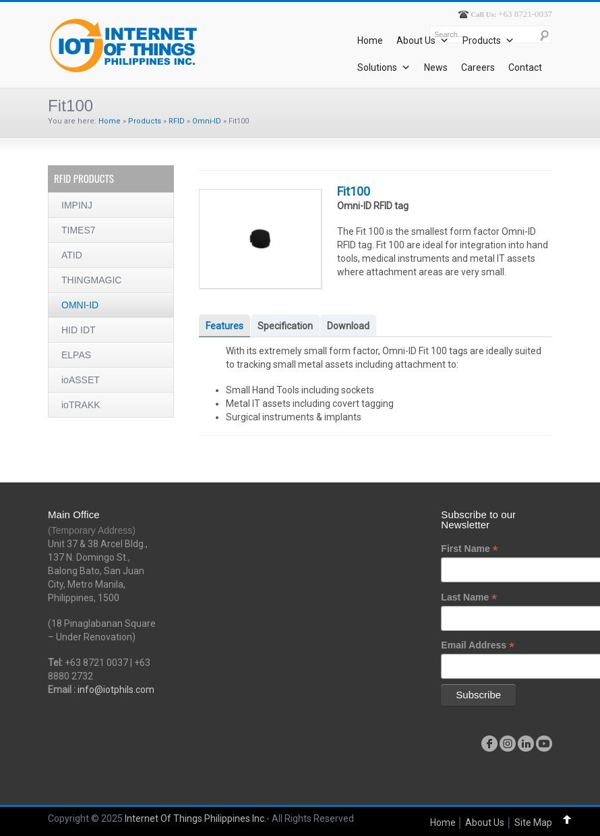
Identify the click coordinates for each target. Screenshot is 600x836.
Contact (525, 67)
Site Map (533, 822)
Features (224, 326)
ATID (71, 255)
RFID (177, 121)
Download (348, 326)
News (436, 67)
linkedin (526, 743)
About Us (422, 40)
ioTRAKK (80, 404)
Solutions (384, 67)
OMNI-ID (79, 305)
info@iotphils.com (116, 689)
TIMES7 (78, 230)
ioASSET (80, 379)
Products (488, 40)
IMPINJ (76, 205)
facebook (489, 743)
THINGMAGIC (91, 280)
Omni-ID (206, 121)
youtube (544, 743)
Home (370, 40)
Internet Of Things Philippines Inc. (195, 818)
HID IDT (78, 330)
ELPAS (76, 355)
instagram (508, 743)
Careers (478, 67)
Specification (285, 326)
